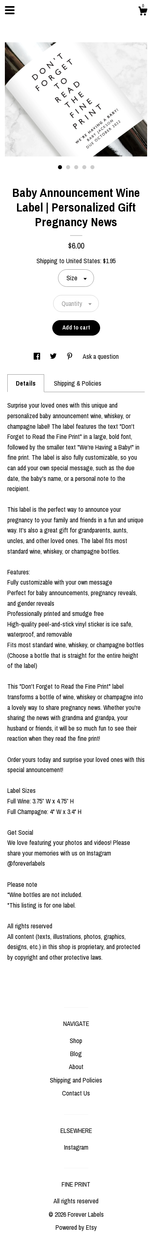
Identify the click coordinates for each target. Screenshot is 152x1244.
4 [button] (84, 167)
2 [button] (68, 167)
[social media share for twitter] (54, 356)
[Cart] (142, 12)
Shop (76, 1040)
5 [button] (92, 167)
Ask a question (101, 356)
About (76, 1066)
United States (83, 260)
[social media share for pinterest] (70, 356)
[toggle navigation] (10, 10)
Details (26, 383)
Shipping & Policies (77, 383)
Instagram (76, 1147)
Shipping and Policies (76, 1080)
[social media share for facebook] (38, 356)
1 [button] (60, 167)
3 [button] (76, 167)
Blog (76, 1053)
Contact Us (76, 1093)
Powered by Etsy (76, 1227)
